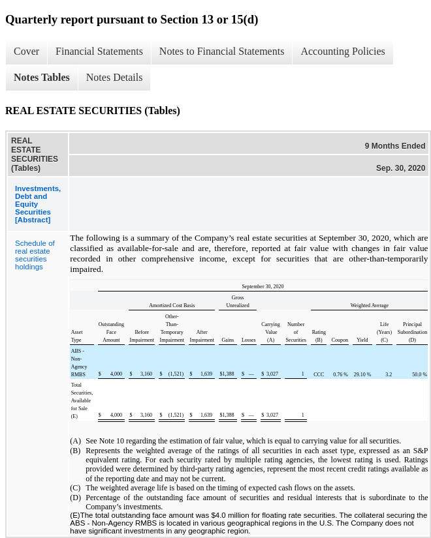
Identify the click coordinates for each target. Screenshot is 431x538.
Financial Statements (99, 51)
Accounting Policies (342, 51)
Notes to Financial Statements (222, 51)
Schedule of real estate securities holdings (35, 255)
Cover (26, 51)
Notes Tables (42, 77)
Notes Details (114, 77)
